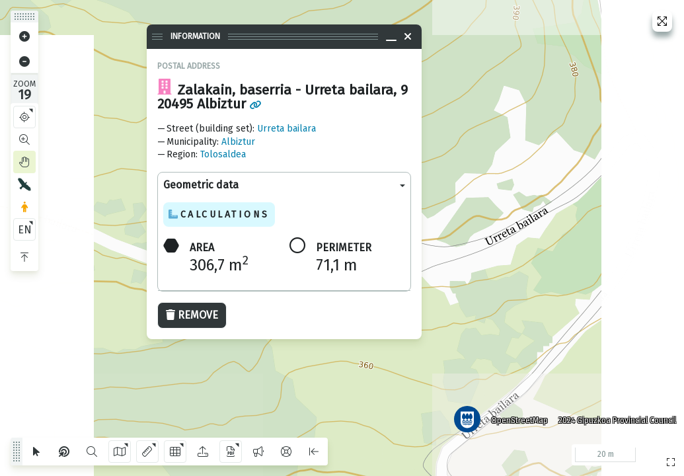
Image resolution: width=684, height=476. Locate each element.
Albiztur (238, 141)
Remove (192, 315)
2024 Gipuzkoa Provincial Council (617, 419)
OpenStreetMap (519, 419)
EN (25, 229)
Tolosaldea (223, 154)
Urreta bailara (286, 128)
